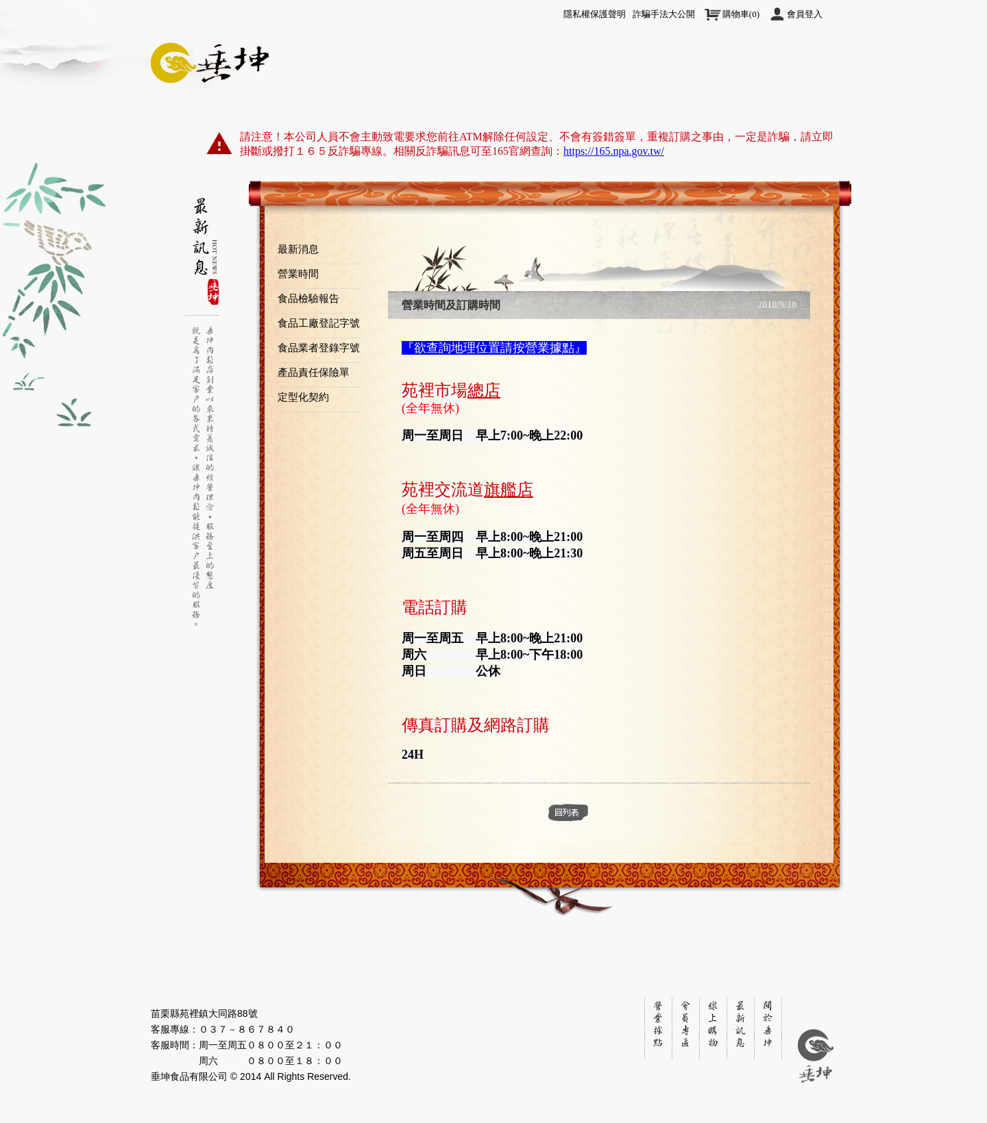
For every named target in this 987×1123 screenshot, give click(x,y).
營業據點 (692, 84)
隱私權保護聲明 (594, 14)
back (568, 813)
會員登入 (804, 14)
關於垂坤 (212, 84)
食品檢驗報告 (308, 298)
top (850, 217)
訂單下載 (788, 84)
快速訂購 (500, 84)
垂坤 (212, 60)
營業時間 (298, 273)
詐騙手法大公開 (664, 14)
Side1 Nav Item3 (202, 257)
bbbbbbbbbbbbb (202, 222)
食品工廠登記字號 (319, 323)
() (740, 14)
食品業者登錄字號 (319, 347)
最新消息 (298, 249)
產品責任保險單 (314, 372)
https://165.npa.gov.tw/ (613, 151)
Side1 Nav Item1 (202, 199)
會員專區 (596, 84)
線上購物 (404, 84)
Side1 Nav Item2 (202, 210)
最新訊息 (308, 84)
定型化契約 (303, 397)
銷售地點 (658, 1026)
